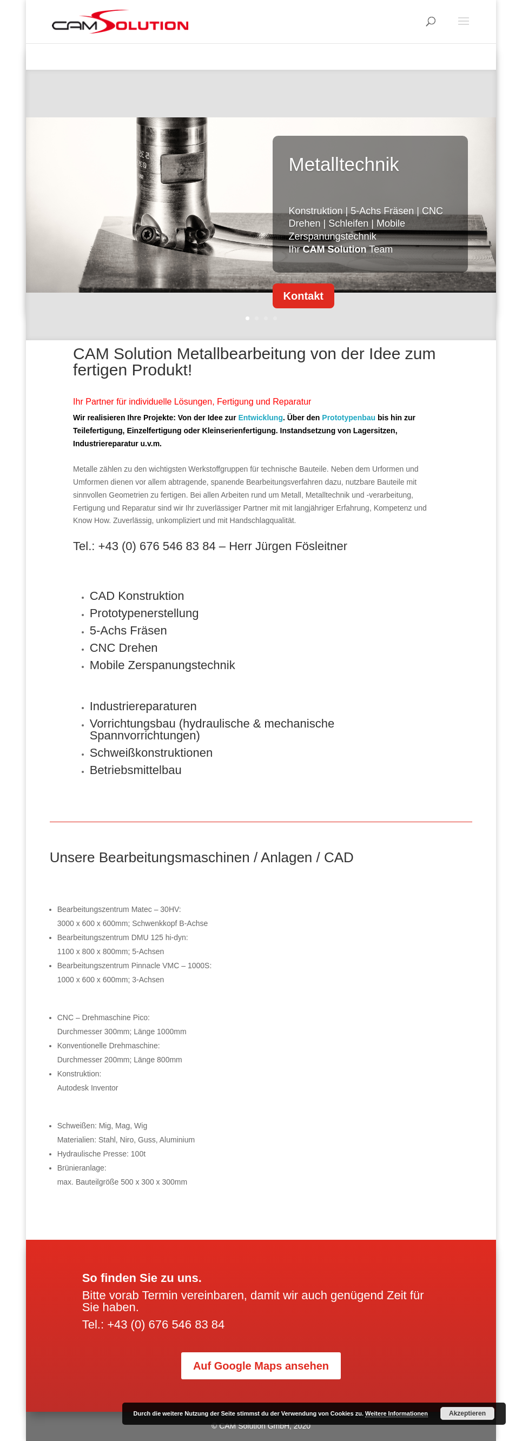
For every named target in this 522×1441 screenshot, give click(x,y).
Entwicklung (260, 417)
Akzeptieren (467, 1413)
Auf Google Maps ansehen (261, 1366)
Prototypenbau (348, 417)
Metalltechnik (344, 165)
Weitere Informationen (396, 1413)
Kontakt (303, 297)
